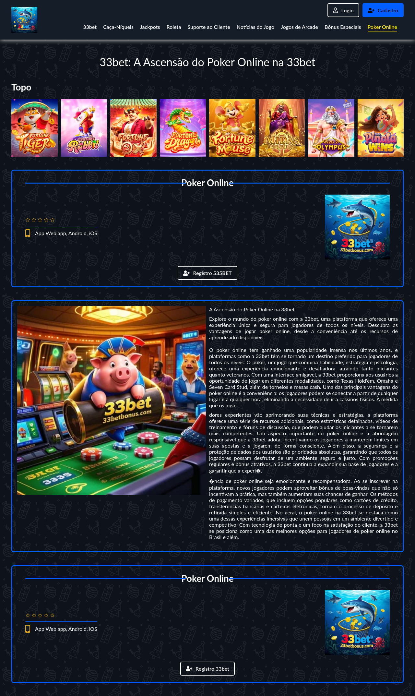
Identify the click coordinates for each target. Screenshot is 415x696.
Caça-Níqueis (118, 27)
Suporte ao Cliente (208, 27)
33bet (90, 27)
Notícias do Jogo (255, 27)
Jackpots (150, 27)
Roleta (173, 27)
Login (343, 10)
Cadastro (383, 10)
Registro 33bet (207, 669)
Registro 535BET (207, 273)
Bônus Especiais (343, 27)
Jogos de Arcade (299, 27)
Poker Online (382, 27)
